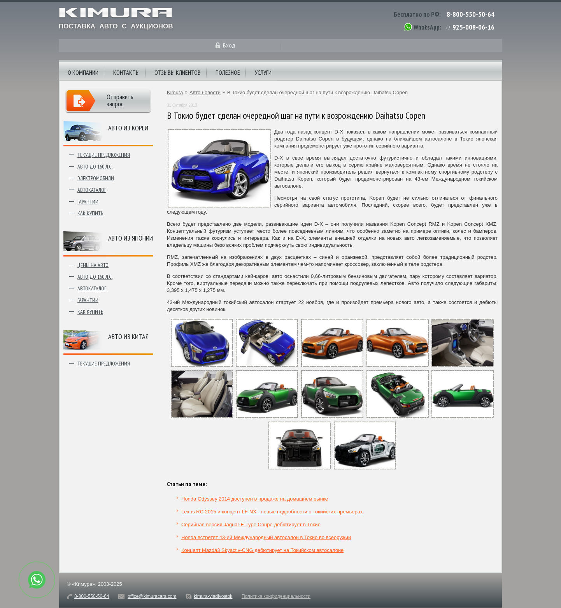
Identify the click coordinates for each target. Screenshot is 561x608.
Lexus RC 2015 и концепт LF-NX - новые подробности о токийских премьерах (272, 512)
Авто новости (205, 92)
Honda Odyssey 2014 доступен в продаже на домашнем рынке (254, 499)
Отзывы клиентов (177, 72)
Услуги (263, 72)
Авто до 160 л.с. (94, 166)
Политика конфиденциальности (276, 596)
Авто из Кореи (128, 127)
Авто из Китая (128, 336)
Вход (229, 45)
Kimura (175, 92)
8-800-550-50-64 (470, 14)
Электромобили (95, 178)
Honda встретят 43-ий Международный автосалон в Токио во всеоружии (266, 537)
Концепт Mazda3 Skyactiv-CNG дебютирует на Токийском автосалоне (262, 550)
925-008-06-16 (473, 27)
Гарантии (87, 201)
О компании (83, 72)
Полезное (228, 72)
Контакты (126, 72)
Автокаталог (91, 189)
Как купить (90, 213)
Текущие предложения (103, 154)
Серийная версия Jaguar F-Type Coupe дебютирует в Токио (251, 524)
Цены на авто (93, 265)
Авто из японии (130, 238)
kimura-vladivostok (213, 596)
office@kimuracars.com (152, 596)
